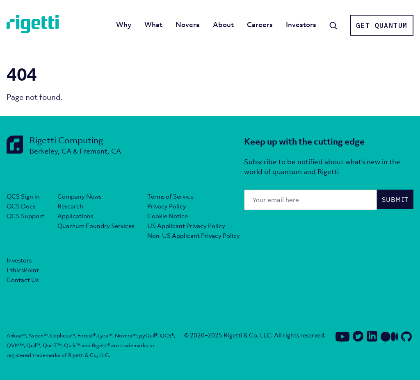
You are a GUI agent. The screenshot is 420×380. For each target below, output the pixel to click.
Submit (395, 199)
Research (70, 206)
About (223, 24)
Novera (188, 24)
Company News (79, 196)
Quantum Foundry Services (95, 226)
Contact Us (23, 280)
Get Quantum (381, 25)
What (153, 24)
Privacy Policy (166, 206)
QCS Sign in (23, 196)
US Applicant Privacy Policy (186, 226)
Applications (75, 216)
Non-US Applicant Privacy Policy (193, 235)
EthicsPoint (23, 270)
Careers (260, 24)
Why (123, 24)
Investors (301, 24)
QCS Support (25, 216)
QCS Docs (21, 206)
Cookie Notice (167, 216)
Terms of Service (170, 196)
